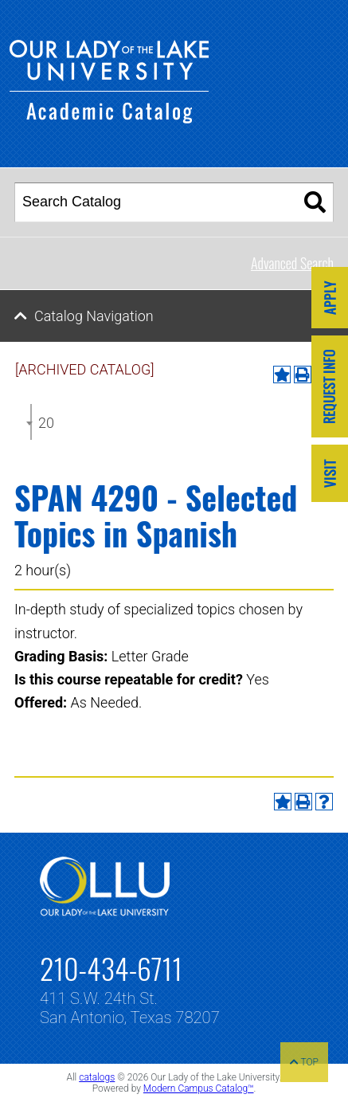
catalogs (97, 1077)
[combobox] (31, 422)
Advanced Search (292, 263)
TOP (304, 1062)
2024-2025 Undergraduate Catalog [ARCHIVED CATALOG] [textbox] (46, 422)
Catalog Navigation (94, 316)
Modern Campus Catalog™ (198, 1088)
